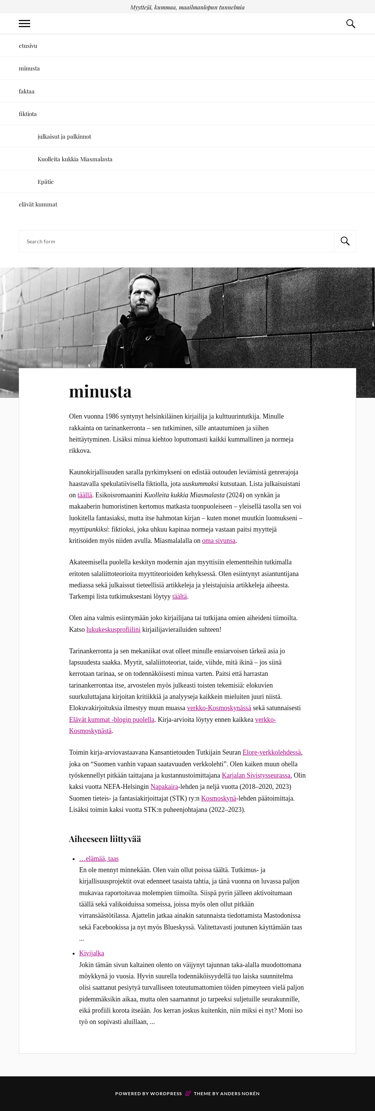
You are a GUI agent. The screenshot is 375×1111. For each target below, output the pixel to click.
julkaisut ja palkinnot (64, 136)
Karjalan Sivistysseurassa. (257, 775)
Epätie (46, 181)
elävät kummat (38, 204)
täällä (85, 495)
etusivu (28, 45)
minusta (29, 68)
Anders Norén (240, 1093)
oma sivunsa (219, 540)
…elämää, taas (99, 858)
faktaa (27, 91)
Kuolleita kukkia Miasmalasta (75, 159)
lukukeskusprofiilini (114, 629)
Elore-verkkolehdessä (272, 752)
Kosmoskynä (218, 798)
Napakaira (164, 786)
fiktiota (28, 114)
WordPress (166, 1093)
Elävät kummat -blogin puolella (111, 719)
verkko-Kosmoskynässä (219, 708)
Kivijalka (91, 953)
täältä (179, 596)
